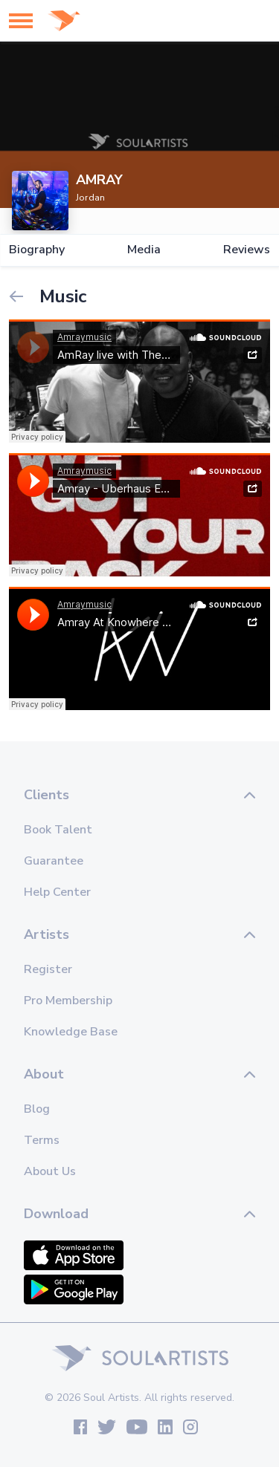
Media (144, 250)
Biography (37, 250)
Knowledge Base (71, 1031)
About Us (50, 1171)
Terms (42, 1140)
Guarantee (53, 860)
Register (48, 969)
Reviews (246, 250)
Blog (37, 1109)
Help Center (57, 892)
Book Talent (58, 829)
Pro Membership (68, 1000)
